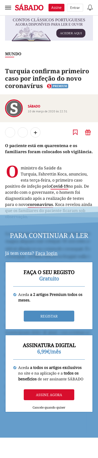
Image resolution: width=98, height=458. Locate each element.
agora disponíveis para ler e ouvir (48, 31)
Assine (56, 7)
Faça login (46, 253)
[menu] (8, 8)
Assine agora (49, 394)
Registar (49, 316)
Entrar (75, 7)
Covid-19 (59, 186)
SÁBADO (34, 106)
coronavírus (40, 204)
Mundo (13, 54)
